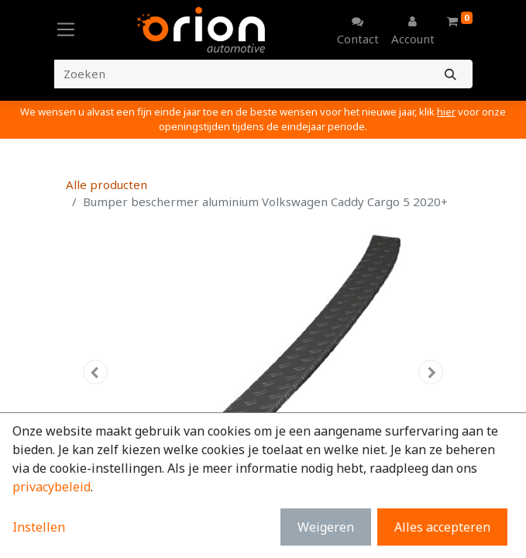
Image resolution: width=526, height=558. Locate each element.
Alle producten (106, 184)
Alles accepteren (442, 527)
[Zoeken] (450, 74)
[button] (95, 372)
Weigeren (325, 527)
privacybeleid (51, 486)
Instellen (38, 527)
